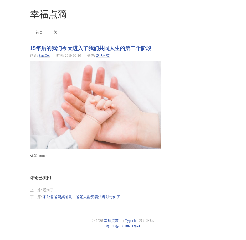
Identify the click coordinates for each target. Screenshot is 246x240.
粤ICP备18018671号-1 (123, 226)
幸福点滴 (48, 14)
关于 (57, 32)
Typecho (131, 221)
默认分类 (103, 55)
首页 (39, 32)
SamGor (44, 55)
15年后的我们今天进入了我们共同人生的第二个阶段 (90, 48)
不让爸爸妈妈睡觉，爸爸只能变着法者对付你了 (81, 197)
